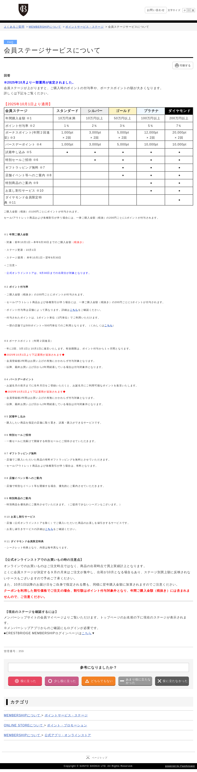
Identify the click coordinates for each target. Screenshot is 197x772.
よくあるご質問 (14, 26)
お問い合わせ (156, 10)
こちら (74, 309)
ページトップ (99, 757)
